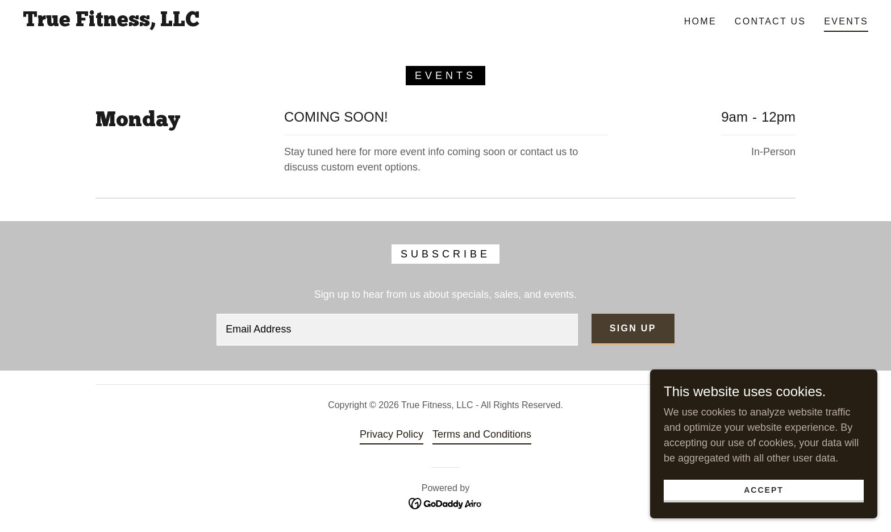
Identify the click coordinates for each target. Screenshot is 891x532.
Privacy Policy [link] (391, 434)
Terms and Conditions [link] (481, 434)
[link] (111, 22)
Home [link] (700, 21)
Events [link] (846, 21)
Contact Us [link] (770, 21)
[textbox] (397, 330)
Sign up (633, 328)
